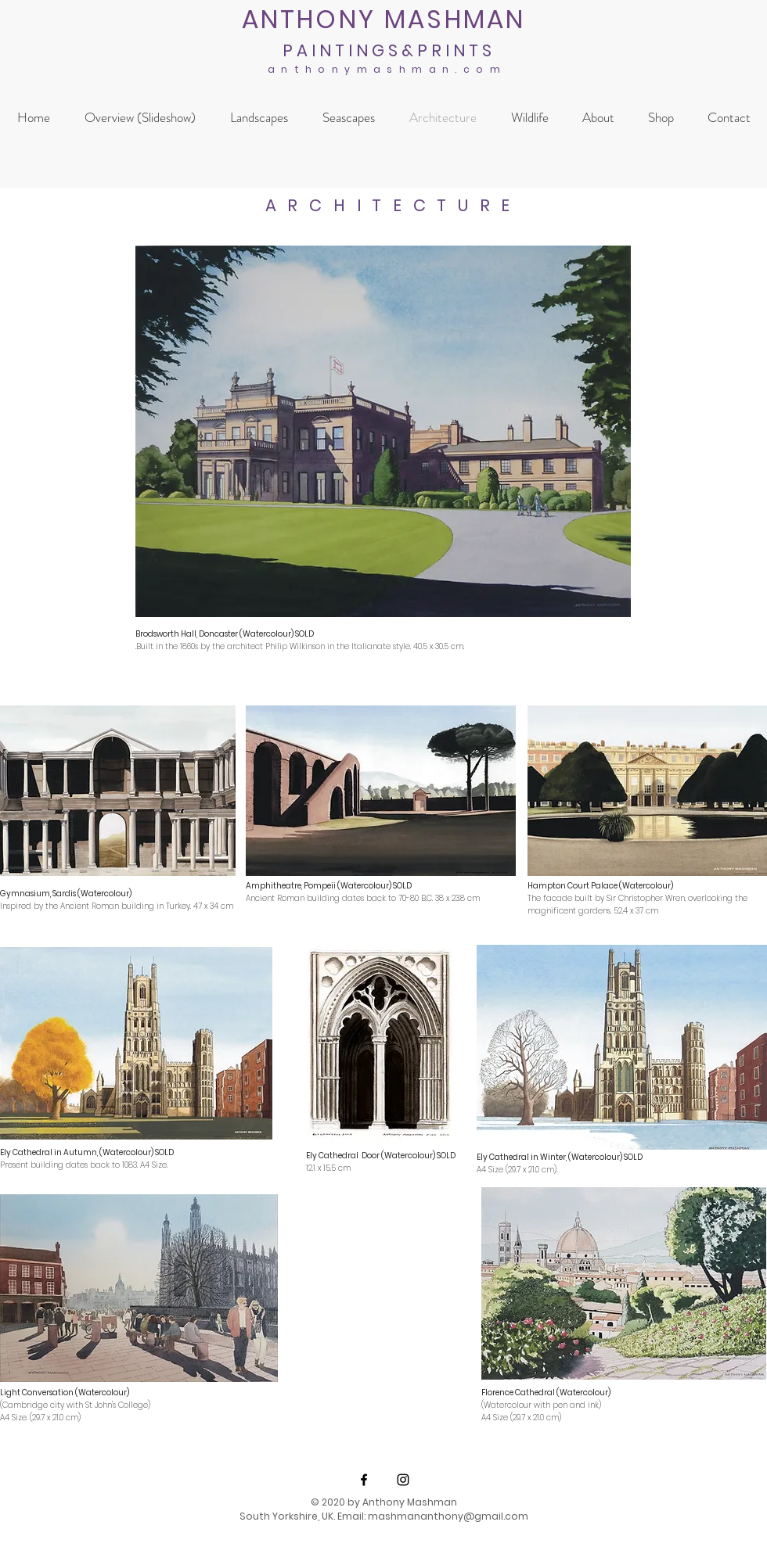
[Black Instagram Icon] (403, 1480)
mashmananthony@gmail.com (448, 1516)
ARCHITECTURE (393, 205)
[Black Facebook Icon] (364, 1480)
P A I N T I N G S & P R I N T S (387, 50)
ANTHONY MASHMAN (384, 19)
